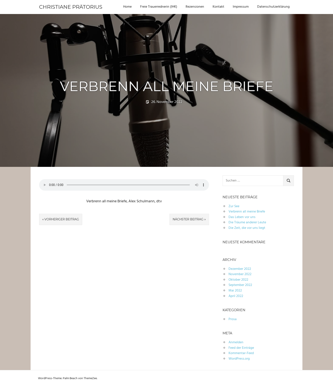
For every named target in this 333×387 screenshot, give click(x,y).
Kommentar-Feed (241, 353)
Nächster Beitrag (188, 219)
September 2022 (240, 285)
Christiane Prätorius (70, 7)
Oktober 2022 (238, 280)
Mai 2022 (235, 290)
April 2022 (236, 296)
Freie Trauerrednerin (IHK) (158, 7)
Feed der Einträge (241, 348)
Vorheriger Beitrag (61, 219)
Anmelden (236, 342)
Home (127, 7)
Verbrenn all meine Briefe (247, 211)
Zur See (234, 206)
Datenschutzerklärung (273, 7)
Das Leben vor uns (242, 217)
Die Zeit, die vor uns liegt (247, 228)
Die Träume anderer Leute (247, 222)
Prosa (233, 319)
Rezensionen (195, 7)
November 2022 (240, 274)
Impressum (241, 7)
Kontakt (218, 7)
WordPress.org (239, 359)
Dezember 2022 (240, 269)
